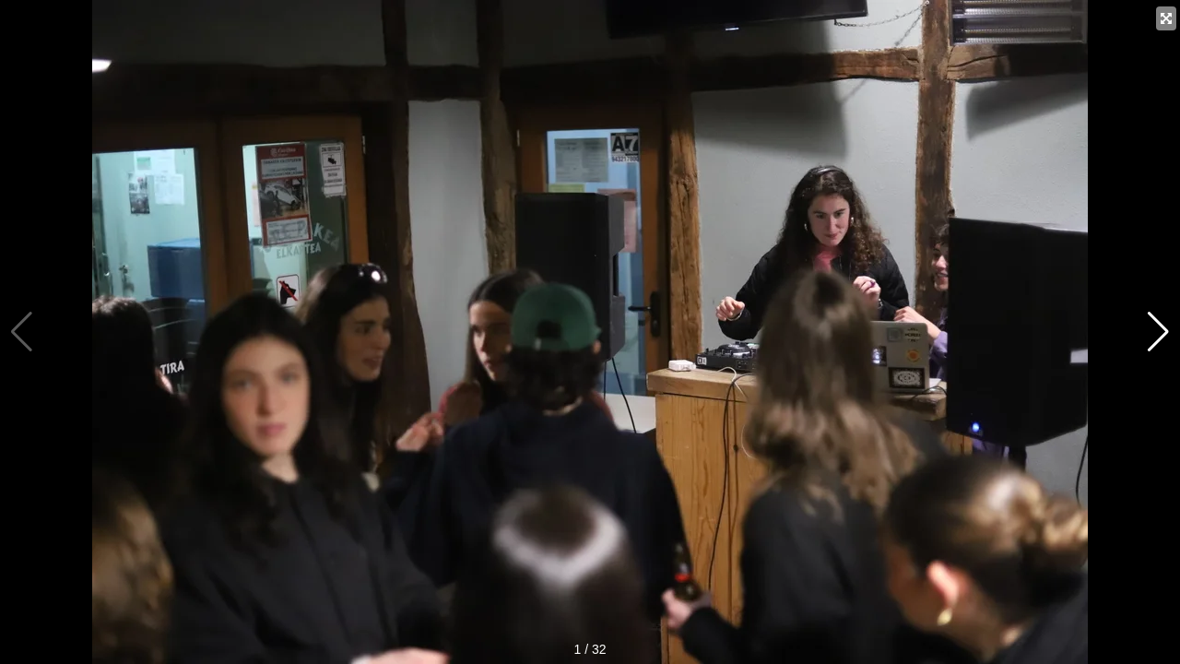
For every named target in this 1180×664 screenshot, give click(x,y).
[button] (1158, 332)
